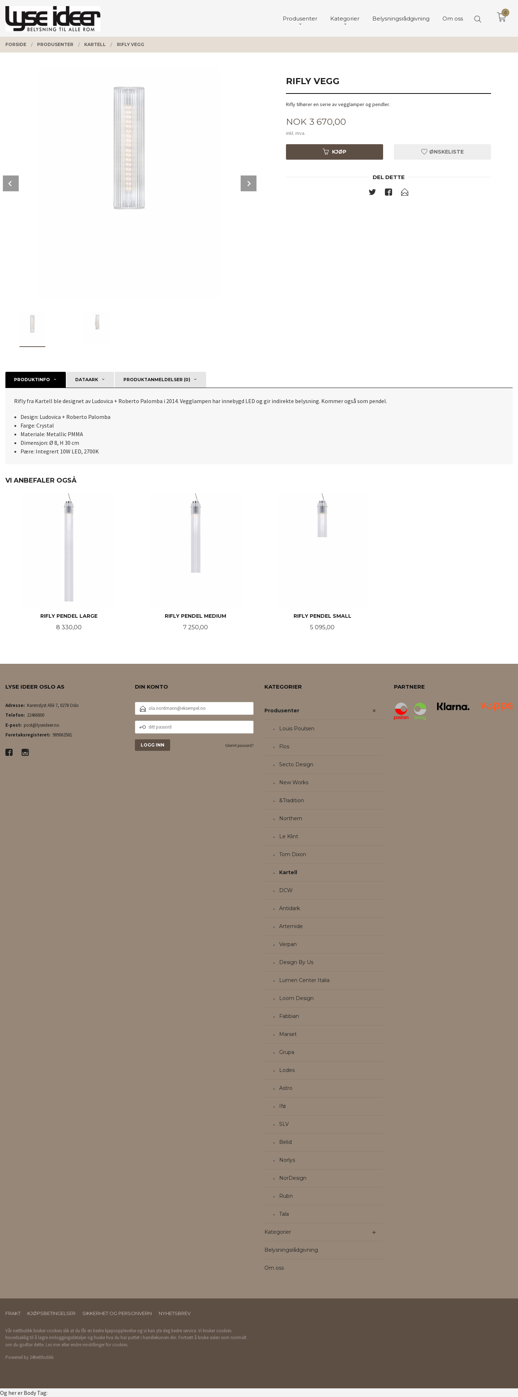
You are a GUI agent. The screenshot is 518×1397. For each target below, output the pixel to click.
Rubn (286, 1196)
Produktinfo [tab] (32, 379)
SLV (284, 1124)
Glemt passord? (239, 745)
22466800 (35, 715)
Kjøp (334, 152)
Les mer (53, 1345)
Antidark (289, 908)
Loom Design (296, 998)
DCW (286, 890)
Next (248, 183)
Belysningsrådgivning (291, 1250)
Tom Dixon (292, 854)
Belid (285, 1142)
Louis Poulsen (296, 728)
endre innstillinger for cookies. (99, 1345)
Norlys (287, 1160)
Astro (285, 1088)
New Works (293, 782)
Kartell (288, 872)
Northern (290, 818)
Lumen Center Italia (304, 980)
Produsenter (281, 710)
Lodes (287, 1070)
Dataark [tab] (86, 379)
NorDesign (292, 1178)
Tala (284, 1214)
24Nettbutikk (41, 1357)
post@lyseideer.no (41, 725)
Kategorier (277, 1232)
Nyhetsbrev (175, 1313)
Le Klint (288, 836)
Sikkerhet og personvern (117, 1313)
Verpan (288, 944)
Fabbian (289, 1016)
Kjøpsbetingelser (51, 1313)
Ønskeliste (442, 152)
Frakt (13, 1313)
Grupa (286, 1052)
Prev (11, 183)
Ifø (282, 1106)
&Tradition (291, 800)
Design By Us (296, 962)
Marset (288, 1034)
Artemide (291, 926)
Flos (284, 746)
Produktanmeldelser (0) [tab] (156, 379)
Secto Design (296, 764)
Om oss (274, 1268)
